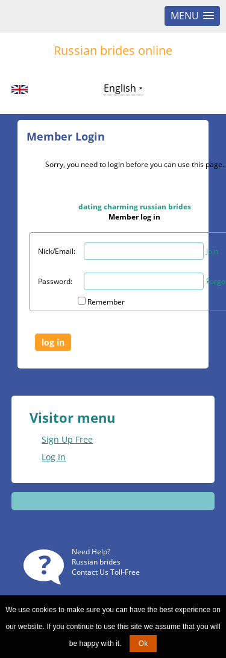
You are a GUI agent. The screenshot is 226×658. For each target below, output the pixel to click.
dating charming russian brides (134, 206)
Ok (143, 643)
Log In (54, 457)
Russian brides (96, 562)
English (120, 88)
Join (212, 251)
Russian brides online (113, 50)
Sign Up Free (67, 439)
